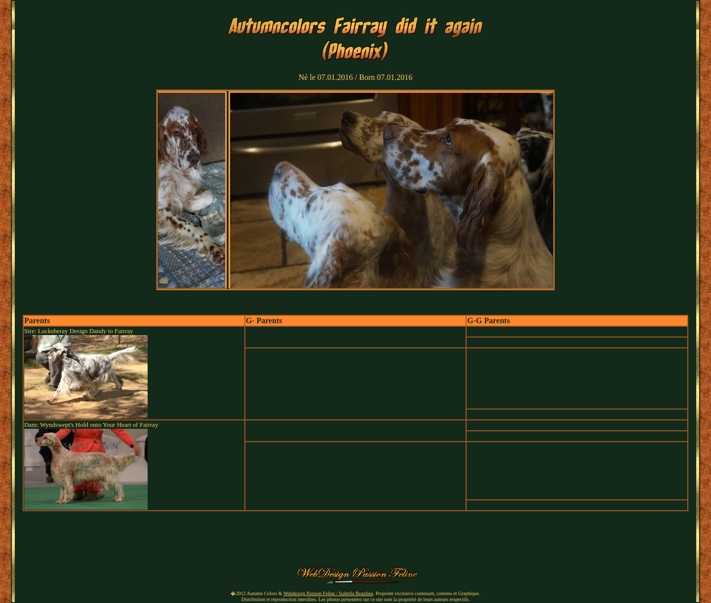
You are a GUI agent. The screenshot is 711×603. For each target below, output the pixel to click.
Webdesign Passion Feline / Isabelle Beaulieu (328, 593)
